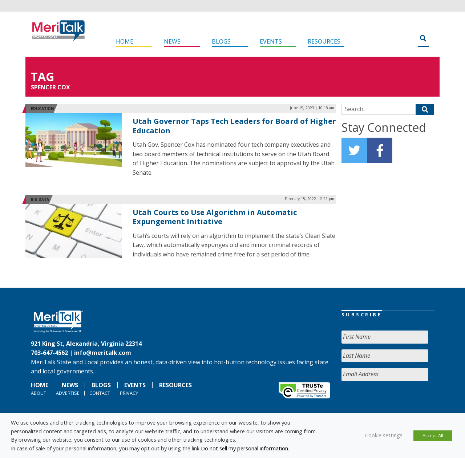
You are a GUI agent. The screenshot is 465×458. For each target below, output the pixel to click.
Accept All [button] (432, 435)
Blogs (221, 41)
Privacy (129, 393)
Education (42, 108)
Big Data (40, 199)
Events (271, 41)
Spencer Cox (50, 87)
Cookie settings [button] (384, 435)
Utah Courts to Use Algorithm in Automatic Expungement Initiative (215, 217)
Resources (324, 41)
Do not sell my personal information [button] (244, 448)
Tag (42, 76)
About (38, 393)
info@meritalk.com (102, 353)
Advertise (68, 393)
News (172, 41)
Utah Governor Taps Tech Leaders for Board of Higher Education (234, 125)
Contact (99, 393)
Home (124, 41)
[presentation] (396, 401)
